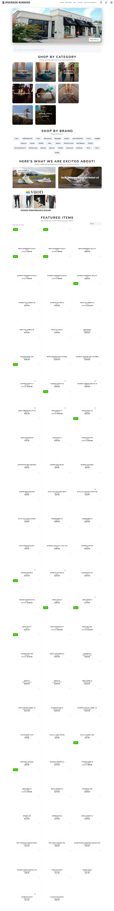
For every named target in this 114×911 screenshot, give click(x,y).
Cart (74, 2)
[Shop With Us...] (57, 25)
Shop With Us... (94, 40)
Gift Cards (68, 2)
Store (62, 2)
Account (80, 2)
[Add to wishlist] (39, 208)
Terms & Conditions (90, 2)
